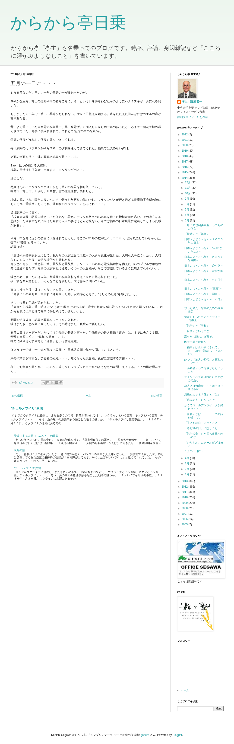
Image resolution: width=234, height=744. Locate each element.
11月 (188, 187)
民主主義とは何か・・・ (199, 342)
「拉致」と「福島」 (196, 234)
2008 (185, 508)
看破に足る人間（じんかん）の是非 (36, 435)
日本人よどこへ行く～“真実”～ (203, 288)
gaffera (145, 735)
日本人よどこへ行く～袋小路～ (203, 265)
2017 (185, 161)
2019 (185, 150)
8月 (187, 204)
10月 (188, 193)
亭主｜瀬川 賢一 (192, 101)
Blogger (177, 735)
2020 (185, 145)
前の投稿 (156, 395)
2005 (185, 524)
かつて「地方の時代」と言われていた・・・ (203, 361)
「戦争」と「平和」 (196, 325)
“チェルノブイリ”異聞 (26, 408)
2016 (185, 167)
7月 (187, 209)
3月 (187, 463)
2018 (185, 156)
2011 (185, 492)
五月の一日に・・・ (196, 451)
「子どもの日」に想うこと (201, 423)
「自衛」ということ (196, 331)
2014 (185, 177)
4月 (187, 458)
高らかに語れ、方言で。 (199, 336)
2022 (185, 134)
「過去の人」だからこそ (199, 400)
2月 (187, 469)
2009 (185, 503)
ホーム (87, 395)
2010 (185, 497)
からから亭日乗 (68, 23)
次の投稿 (17, 395)
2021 (185, 139)
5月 (187, 220)
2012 (185, 486)
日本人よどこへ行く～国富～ (202, 294)
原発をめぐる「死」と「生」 (202, 394)
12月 (188, 182)
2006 (185, 519)
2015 (185, 172)
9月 (187, 198)
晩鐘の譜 (19, 450)
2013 (185, 481)
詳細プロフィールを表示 (192, 117)
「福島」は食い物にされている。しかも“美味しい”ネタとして (203, 351)
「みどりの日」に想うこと (201, 428)
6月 (187, 215)
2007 (185, 513)
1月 (187, 474)
